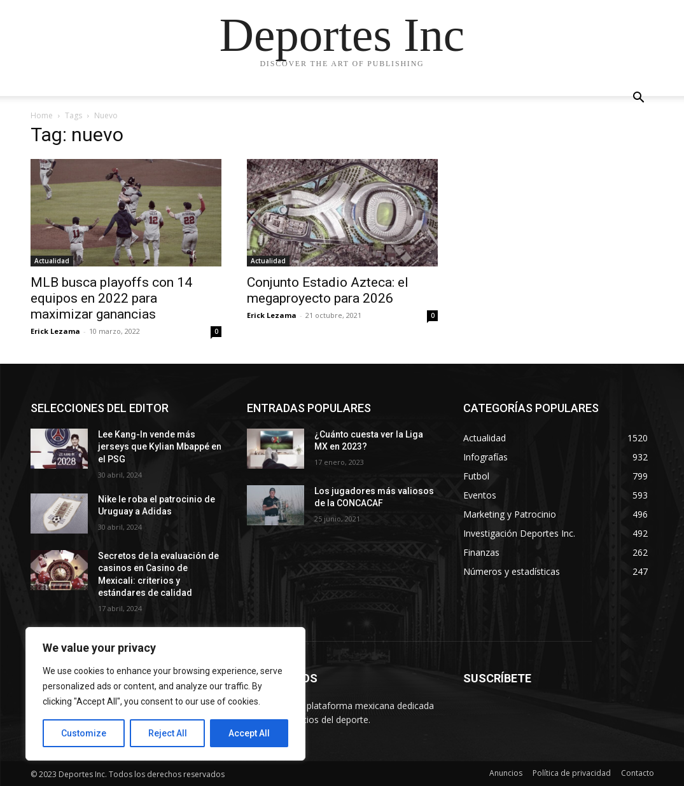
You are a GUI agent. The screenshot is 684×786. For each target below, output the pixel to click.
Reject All (167, 733)
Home (42, 115)
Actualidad (51, 260)
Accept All (249, 733)
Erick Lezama (55, 331)
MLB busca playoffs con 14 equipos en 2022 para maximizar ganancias (111, 298)
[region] (165, 694)
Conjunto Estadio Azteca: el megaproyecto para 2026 (327, 290)
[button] (639, 99)
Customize (83, 733)
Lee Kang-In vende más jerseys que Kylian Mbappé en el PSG (159, 446)
